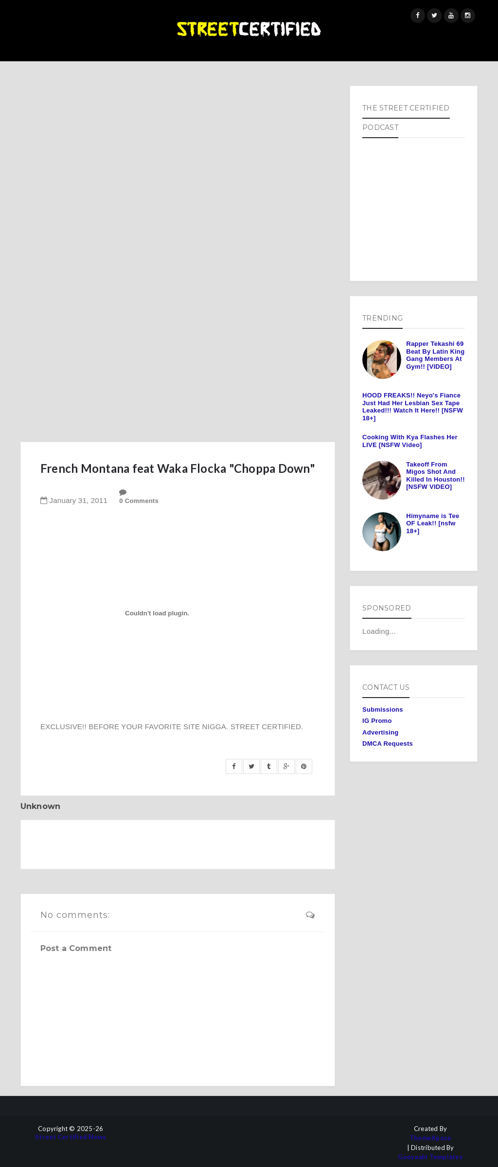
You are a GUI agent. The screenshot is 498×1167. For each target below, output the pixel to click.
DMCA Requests (387, 743)
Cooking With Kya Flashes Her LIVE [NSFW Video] (410, 441)
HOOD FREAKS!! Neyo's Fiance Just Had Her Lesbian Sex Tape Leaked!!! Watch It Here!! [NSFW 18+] (412, 407)
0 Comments (139, 500)
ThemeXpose (430, 1138)
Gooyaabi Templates (430, 1157)
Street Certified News (70, 1137)
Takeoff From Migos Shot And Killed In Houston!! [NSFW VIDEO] (435, 476)
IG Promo (377, 720)
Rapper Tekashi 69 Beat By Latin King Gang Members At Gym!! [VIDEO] (435, 355)
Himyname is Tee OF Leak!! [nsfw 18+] (432, 523)
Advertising (380, 732)
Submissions (382, 709)
